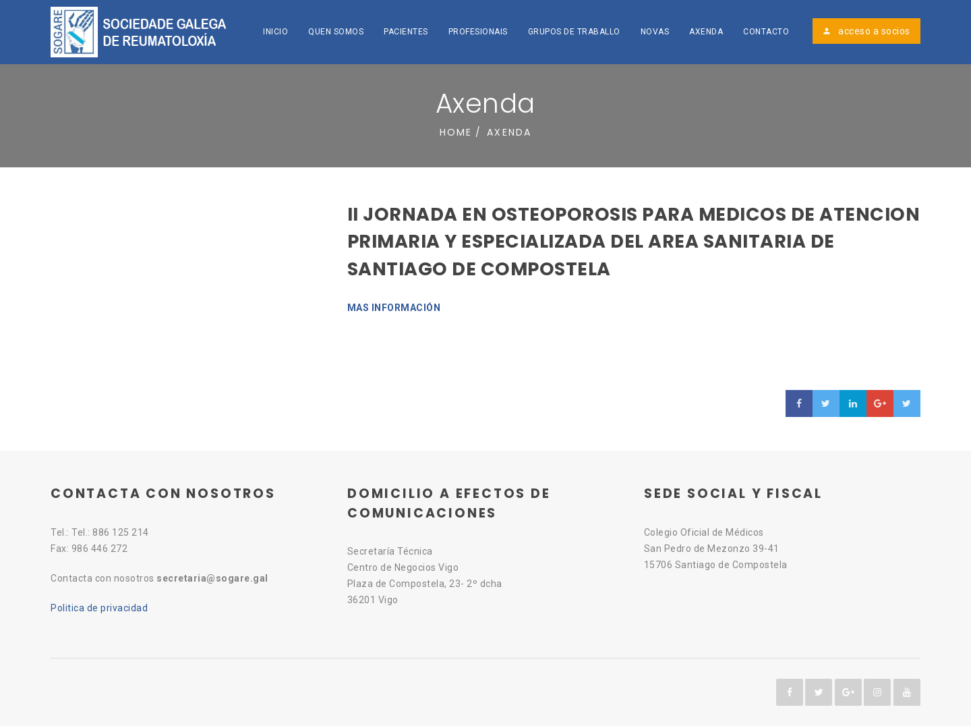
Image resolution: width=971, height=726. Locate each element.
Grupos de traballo (574, 31)
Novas (655, 31)
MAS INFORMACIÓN (394, 307)
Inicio (275, 31)
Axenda (706, 31)
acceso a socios (866, 31)
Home (456, 132)
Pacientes (406, 31)
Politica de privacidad (99, 608)
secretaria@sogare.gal (212, 578)
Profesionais (478, 31)
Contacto (766, 31)
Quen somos (335, 31)
